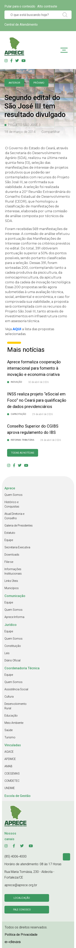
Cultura (9, 696)
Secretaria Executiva (17, 547)
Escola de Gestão (17, 796)
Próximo (38, 82)
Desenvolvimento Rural (15, 706)
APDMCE (10, 759)
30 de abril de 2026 (38, 382)
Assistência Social (16, 689)
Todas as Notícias (22, 452)
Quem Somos (13, 494)
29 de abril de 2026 (42, 414)
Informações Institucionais (13, 571)
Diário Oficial (12, 660)
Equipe (8, 540)
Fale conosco (22, 909)
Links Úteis (11, 580)
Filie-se (8, 561)
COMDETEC (11, 780)
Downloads (11, 554)
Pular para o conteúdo (19, 6)
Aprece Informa (14, 617)
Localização (22, 898)
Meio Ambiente (13, 722)
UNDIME (9, 788)
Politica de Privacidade (21, 934)
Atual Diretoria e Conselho (14, 516)
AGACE (9, 751)
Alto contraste (47, 6)
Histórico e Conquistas (11, 504)
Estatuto (9, 532)
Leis (7, 653)
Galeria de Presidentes (18, 525)
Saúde (8, 730)
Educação (11, 715)
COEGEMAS (12, 773)
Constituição (12, 645)
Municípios (11, 588)
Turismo (9, 737)
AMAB (8, 766)
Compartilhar (51, 132)
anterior (14, 82)
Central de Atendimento (21, 24)
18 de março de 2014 (19, 132)
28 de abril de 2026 (50, 440)
